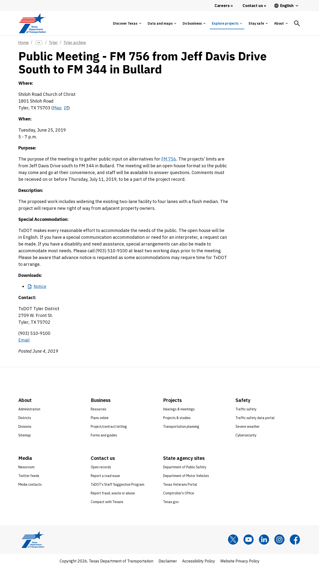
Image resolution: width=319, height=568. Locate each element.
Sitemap (24, 435)
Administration (29, 409)
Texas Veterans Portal (180, 484)
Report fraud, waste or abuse (113, 493)
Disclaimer (168, 561)
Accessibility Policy (198, 561)
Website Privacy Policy (239, 561)
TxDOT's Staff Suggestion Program (117, 484)
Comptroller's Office (178, 493)
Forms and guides (104, 435)
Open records (101, 467)
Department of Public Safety (184, 467)
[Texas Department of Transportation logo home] (32, 23)
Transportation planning (181, 426)
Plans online (100, 418)
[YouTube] (248, 539)
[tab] (127, 23)
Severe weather (248, 426)
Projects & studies (177, 418)
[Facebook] (295, 539)
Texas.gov (171, 502)
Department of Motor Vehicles (186, 476)
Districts (24, 418)
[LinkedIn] (264, 539)
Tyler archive (74, 42)
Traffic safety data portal (255, 418)
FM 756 (168, 159)
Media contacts (30, 484)
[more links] (38, 43)
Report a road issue (105, 476)
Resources (98, 409)
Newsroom (26, 467)
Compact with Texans (107, 502)
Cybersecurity (246, 435)
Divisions (24, 426)
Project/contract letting (109, 426)
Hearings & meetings (179, 409)
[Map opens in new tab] (60, 108)
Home (23, 42)
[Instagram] (279, 539)
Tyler (53, 42)
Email (23, 340)
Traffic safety (246, 409)
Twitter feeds (28, 476)
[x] (233, 539)
